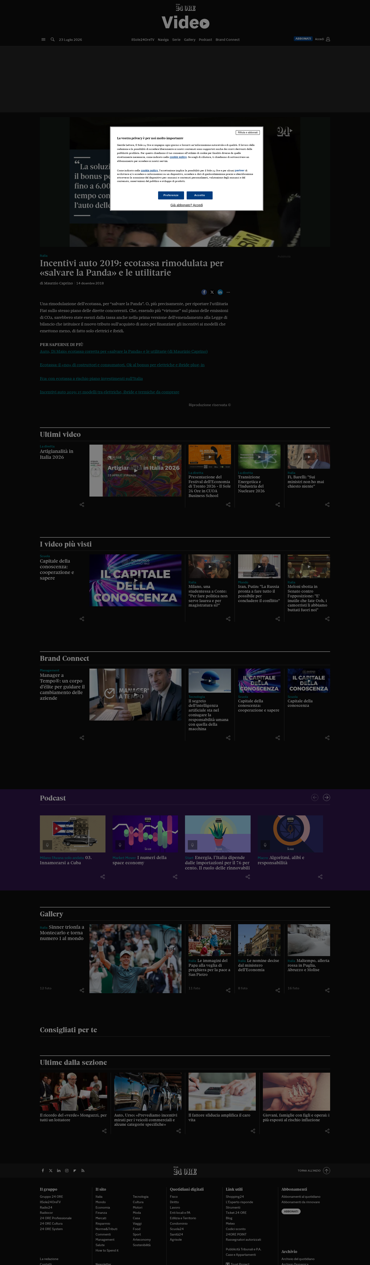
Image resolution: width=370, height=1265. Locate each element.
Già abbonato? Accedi (187, 205)
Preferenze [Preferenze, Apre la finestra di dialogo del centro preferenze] (171, 195)
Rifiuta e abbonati (248, 132)
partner (239, 170)
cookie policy (178, 157)
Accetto (199, 195)
